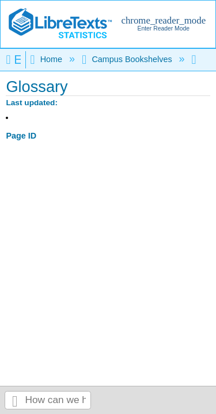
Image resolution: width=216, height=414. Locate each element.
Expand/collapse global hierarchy (15, 59)
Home (47, 59)
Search (15, 400)
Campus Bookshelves (128, 59)
